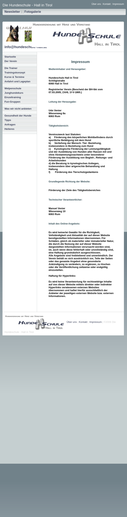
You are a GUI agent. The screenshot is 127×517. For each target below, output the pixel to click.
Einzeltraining (12, 97)
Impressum (118, 4)
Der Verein (10, 61)
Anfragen (9, 124)
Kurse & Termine (14, 77)
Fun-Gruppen (12, 101)
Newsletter (12, 11)
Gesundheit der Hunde (17, 115)
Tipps (7, 120)
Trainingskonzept (14, 72)
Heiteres (9, 129)
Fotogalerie (32, 11)
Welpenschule (12, 88)
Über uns (96, 4)
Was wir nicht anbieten (17, 108)
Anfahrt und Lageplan (17, 81)
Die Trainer (10, 68)
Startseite (10, 56)
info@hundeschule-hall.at (25, 47)
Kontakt (107, 4)
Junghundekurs (13, 92)
